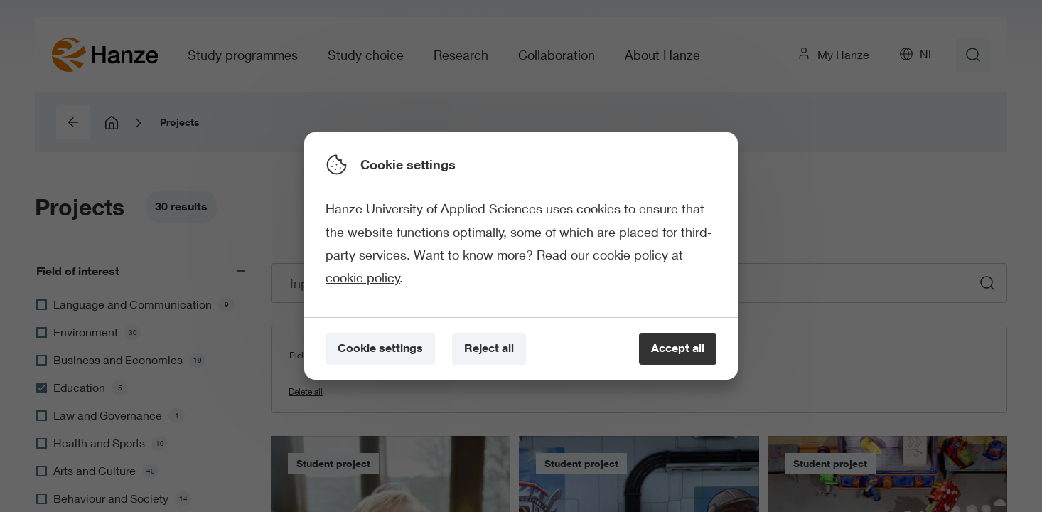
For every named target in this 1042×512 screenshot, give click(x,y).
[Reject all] (489, 349)
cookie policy (363, 277)
